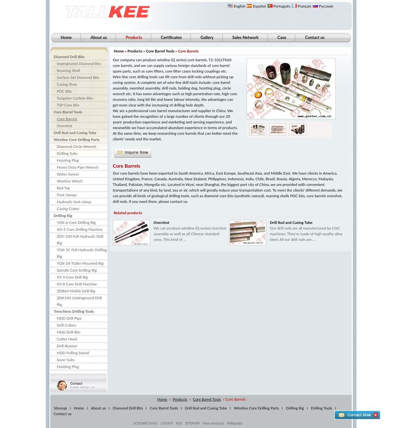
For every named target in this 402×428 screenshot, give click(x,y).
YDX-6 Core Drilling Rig (76, 222)
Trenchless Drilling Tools (74, 311)
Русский (323, 6)
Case (282, 37)
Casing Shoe (67, 84)
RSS (179, 423)
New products (213, 423)
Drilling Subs (67, 153)
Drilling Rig (63, 215)
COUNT (167, 423)
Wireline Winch (70, 181)
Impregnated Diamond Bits (79, 63)
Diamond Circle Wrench (76, 146)
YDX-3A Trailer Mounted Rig (80, 263)
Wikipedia (234, 423)
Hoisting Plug (68, 160)
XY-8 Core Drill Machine (77, 284)
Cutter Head (67, 339)
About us (98, 37)
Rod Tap (63, 188)
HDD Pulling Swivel (73, 352)
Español (256, 6)
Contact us (314, 37)
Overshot (64, 125)
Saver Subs (66, 359)
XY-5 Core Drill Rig (72, 277)
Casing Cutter (68, 208)
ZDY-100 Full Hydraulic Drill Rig (80, 239)
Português (279, 6)
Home (66, 37)
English (236, 6)
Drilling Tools (321, 408)
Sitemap (60, 408)
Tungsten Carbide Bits (75, 98)
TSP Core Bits (68, 105)
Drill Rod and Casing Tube (75, 132)
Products (135, 51)
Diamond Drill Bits (69, 56)
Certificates (171, 37)
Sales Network (245, 37)
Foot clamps (67, 194)
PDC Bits (64, 91)
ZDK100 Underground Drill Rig (79, 301)
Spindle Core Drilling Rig (77, 270)
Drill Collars (66, 325)
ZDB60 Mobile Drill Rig (76, 291)
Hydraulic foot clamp (74, 201)
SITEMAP (192, 423)
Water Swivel (68, 174)
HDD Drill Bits (68, 332)
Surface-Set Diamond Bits (78, 77)
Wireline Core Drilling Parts (77, 139)
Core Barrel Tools (68, 112)
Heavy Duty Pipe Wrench (78, 167)
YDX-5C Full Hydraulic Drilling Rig (82, 253)
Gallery (207, 37)
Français (301, 6)
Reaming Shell (68, 70)
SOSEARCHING (145, 423)
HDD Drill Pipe (69, 318)
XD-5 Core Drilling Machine (80, 229)
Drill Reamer (67, 346)
